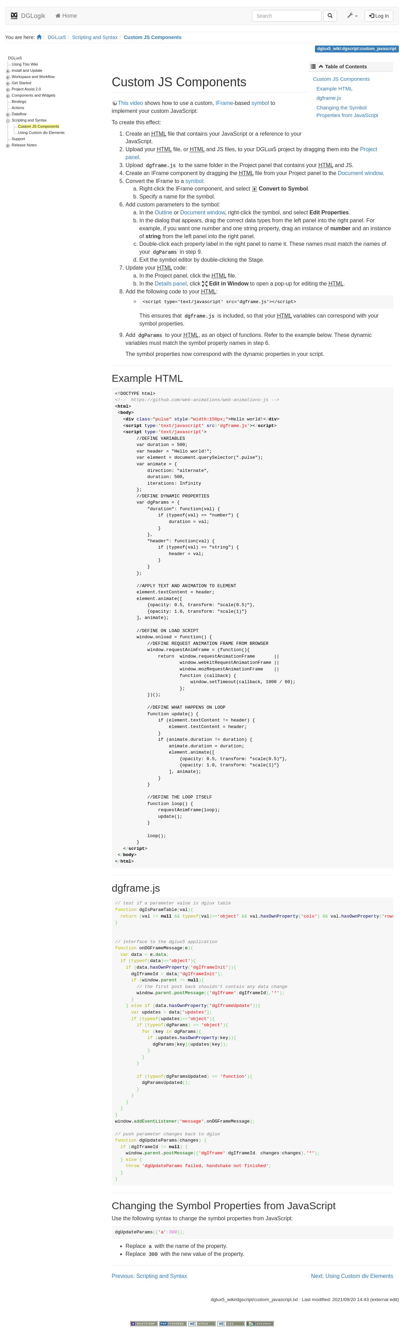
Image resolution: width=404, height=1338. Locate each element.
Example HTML (334, 88)
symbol (260, 103)
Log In (379, 16)
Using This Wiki (25, 64)
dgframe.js (328, 98)
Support (18, 139)
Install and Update (27, 70)
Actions (18, 108)
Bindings (19, 101)
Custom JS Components (153, 37)
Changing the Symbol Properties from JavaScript (347, 111)
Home (66, 16)
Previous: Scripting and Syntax (149, 1276)
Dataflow (19, 114)
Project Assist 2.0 (26, 89)
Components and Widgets (34, 95)
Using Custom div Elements (41, 132)
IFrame (224, 103)
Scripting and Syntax (95, 37)
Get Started (21, 83)
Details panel (171, 284)
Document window (360, 173)
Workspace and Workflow (33, 77)
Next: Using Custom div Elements (352, 1276)
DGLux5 (57, 37)
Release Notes (24, 145)
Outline (163, 212)
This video (130, 103)
